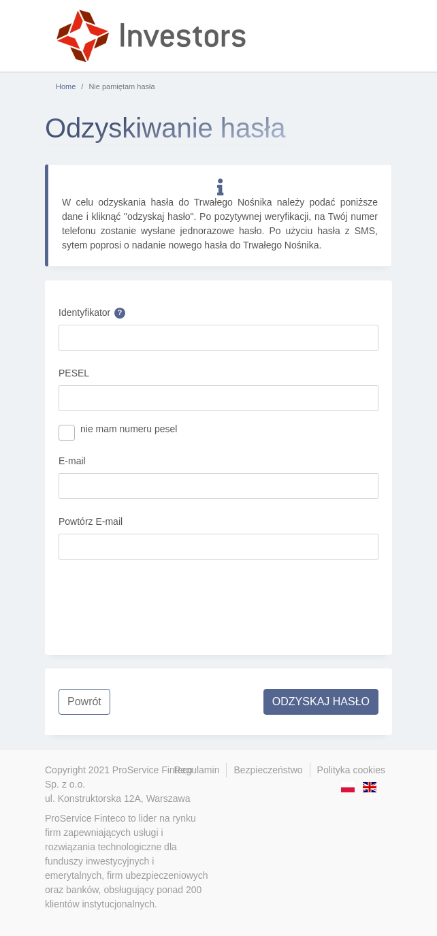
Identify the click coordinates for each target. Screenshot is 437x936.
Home (66, 86)
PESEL (74, 373)
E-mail (72, 460)
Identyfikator (92, 313)
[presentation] (162, 597)
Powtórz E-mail (91, 521)
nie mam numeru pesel (128, 428)
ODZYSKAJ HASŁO (321, 701)
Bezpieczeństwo (267, 769)
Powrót (84, 701)
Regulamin (197, 769)
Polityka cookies (351, 769)
